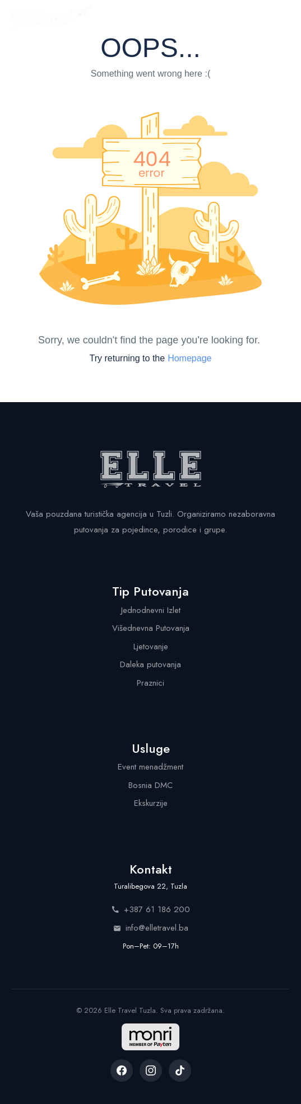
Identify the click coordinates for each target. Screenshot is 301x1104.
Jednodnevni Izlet (150, 610)
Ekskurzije (151, 803)
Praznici (150, 683)
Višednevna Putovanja (150, 628)
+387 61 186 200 (151, 909)
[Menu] (279, 18)
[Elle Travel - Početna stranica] (51, 18)
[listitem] (121, 1070)
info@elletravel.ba (150, 928)
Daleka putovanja (150, 664)
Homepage (189, 358)
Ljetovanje (150, 646)
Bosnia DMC (150, 785)
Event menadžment (150, 767)
